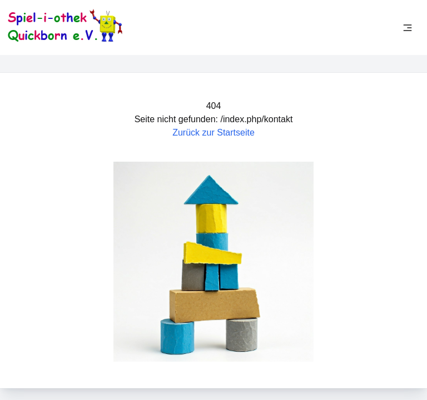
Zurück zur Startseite (213, 132)
